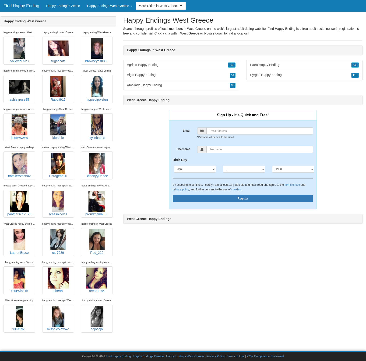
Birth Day (180, 160)
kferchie (58, 127)
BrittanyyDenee (97, 165)
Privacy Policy (215, 356)
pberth (58, 280)
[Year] (293, 169)
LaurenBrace (19, 241)
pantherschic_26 (19, 203)
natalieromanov (19, 165)
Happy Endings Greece (63, 6)
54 (232, 75)
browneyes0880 (96, 50)
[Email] (259, 130)
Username (183, 149)
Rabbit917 (58, 88)
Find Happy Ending (21, 5)
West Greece (189, 33)
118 (355, 75)
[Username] (259, 149)
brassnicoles (58, 203)
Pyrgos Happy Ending (304, 75)
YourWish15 (19, 280)
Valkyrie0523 (19, 50)
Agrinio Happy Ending (181, 65)
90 (232, 85)
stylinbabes (96, 127)
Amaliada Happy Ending (181, 85)
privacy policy (181, 189)
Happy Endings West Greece (185, 356)
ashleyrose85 (19, 88)
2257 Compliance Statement (265, 356)
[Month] (195, 169)
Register (243, 198)
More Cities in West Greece (161, 6)
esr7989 (58, 241)
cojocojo (96, 318)
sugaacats (58, 50)
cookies (236, 189)
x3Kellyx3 (19, 318)
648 (355, 65)
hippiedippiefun (97, 88)
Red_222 (96, 241)
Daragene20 (58, 165)
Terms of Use (235, 356)
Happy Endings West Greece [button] (109, 6)
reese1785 (96, 280)
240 (231, 65)
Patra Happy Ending (304, 65)
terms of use (292, 184)
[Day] (244, 169)
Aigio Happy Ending (181, 75)
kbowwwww (19, 127)
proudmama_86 (96, 203)
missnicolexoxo (58, 318)
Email (186, 130)
